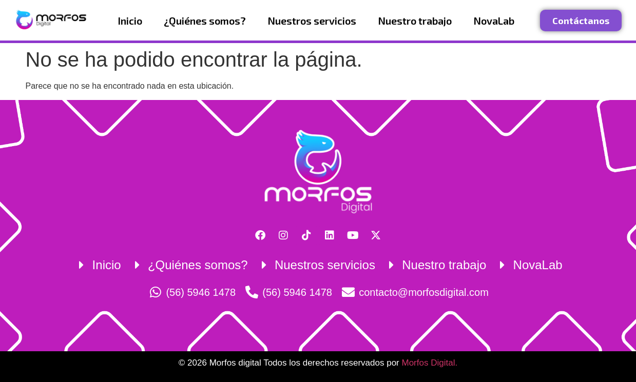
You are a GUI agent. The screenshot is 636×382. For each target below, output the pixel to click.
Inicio (130, 20)
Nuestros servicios (311, 20)
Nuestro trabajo (415, 20)
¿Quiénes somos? (205, 20)
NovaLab (493, 20)
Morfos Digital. (429, 363)
